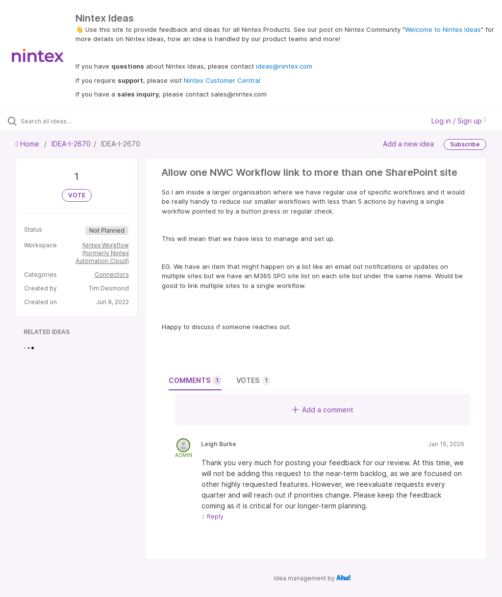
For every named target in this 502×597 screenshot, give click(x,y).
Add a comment (322, 410)
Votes (253, 380)
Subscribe (465, 144)
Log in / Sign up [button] (458, 121)
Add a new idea (408, 144)
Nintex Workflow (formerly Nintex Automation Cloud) (102, 252)
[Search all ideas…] (66, 121)
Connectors (112, 274)
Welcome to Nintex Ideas (443, 29)
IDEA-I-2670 (71, 144)
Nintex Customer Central (222, 80)
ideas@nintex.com (284, 66)
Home (28, 144)
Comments (195, 380)
